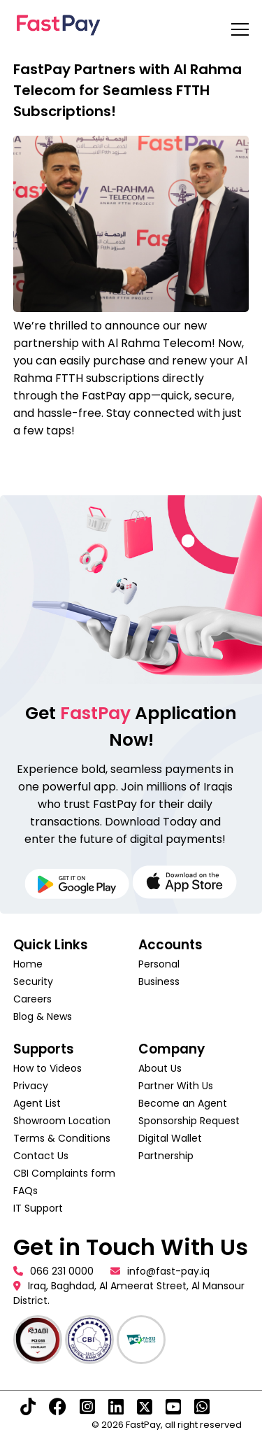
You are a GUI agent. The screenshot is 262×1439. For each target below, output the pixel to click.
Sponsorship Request (189, 1121)
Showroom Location (61, 1121)
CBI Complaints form (64, 1173)
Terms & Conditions (61, 1138)
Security (33, 981)
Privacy (30, 1086)
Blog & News (42, 1016)
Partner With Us (175, 1086)
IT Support (38, 1208)
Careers (32, 999)
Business (159, 981)
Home (28, 964)
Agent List (37, 1103)
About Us (160, 1068)
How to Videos (47, 1068)
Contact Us (40, 1156)
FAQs (25, 1191)
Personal (159, 964)
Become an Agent (182, 1103)
